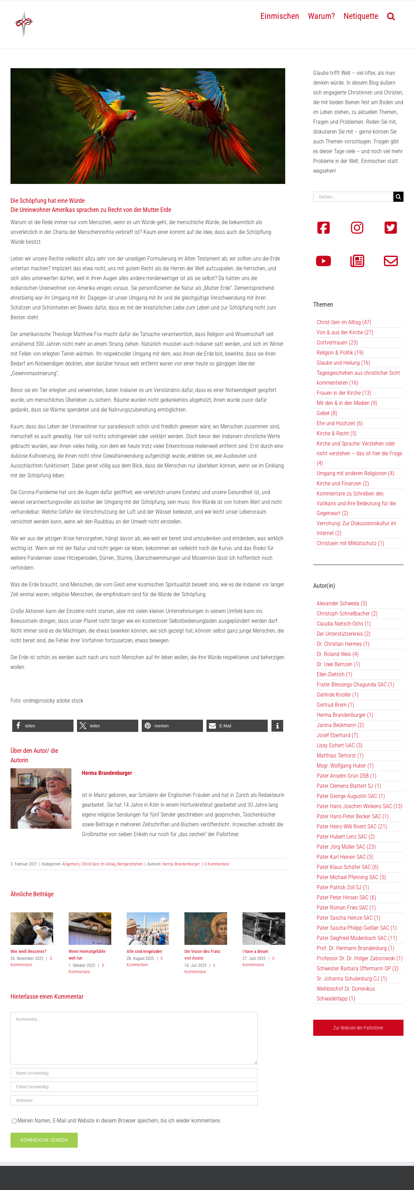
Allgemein (70, 864)
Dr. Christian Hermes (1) (343, 644)
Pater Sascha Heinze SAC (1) (348, 917)
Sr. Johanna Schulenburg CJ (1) (352, 978)
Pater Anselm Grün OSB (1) (347, 775)
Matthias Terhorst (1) (340, 755)
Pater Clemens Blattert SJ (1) (349, 786)
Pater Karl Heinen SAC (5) (345, 857)
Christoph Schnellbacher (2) (347, 613)
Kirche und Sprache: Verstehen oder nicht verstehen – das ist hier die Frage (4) (359, 453)
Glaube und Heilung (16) (343, 362)
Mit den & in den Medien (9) (347, 403)
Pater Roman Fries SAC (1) (346, 907)
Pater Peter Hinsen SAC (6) (346, 897)
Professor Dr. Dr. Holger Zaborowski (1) (360, 958)
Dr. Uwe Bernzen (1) (338, 664)
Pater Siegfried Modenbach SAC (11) (357, 938)
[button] (391, 15)
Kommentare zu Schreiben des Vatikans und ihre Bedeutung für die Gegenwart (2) (356, 503)
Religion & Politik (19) (340, 352)
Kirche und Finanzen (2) (343, 483)
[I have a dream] (264, 915)
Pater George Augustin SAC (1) (351, 796)
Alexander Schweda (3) (342, 603)
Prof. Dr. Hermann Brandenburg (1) (355, 948)
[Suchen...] (353, 197)
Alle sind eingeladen (144, 951)
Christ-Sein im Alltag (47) (344, 322)
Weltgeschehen (130, 864)
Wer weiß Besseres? (28, 951)
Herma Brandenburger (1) (345, 715)
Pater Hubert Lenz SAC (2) (346, 836)
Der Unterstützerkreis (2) (344, 633)
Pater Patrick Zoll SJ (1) (343, 887)
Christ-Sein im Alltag (98, 864)
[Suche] (398, 197)
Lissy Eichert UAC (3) (340, 745)
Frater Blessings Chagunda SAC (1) (355, 684)
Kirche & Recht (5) (337, 433)
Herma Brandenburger (181, 864)
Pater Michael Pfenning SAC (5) (351, 877)
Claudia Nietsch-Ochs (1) (344, 623)
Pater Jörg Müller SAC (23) (346, 846)
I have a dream (255, 951)
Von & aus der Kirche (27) (345, 332)
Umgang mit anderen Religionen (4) (355, 473)
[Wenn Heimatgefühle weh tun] (90, 915)
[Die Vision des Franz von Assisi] (205, 915)
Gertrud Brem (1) (335, 704)
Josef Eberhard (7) (337, 735)
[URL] (134, 1100)
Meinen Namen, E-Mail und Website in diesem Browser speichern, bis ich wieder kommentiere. (119, 1120)
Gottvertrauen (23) (337, 342)
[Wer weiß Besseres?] (31, 915)
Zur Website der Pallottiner (358, 1028)
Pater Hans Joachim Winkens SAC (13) (359, 806)
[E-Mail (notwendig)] (134, 1087)
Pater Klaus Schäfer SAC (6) (348, 867)
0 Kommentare (216, 864)
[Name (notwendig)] (134, 1073)
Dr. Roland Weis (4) (338, 654)
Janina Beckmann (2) (340, 725)
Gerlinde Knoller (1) (338, 694)
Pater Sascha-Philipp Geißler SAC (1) (357, 928)
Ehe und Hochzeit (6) (340, 423)
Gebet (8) (327, 413)
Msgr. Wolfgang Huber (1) (345, 765)
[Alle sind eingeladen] (148, 915)
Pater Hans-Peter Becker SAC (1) (353, 816)
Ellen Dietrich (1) (334, 674)
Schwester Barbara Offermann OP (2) (358, 968)
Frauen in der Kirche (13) (344, 393)
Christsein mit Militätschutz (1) (350, 543)
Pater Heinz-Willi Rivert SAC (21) (352, 826)
